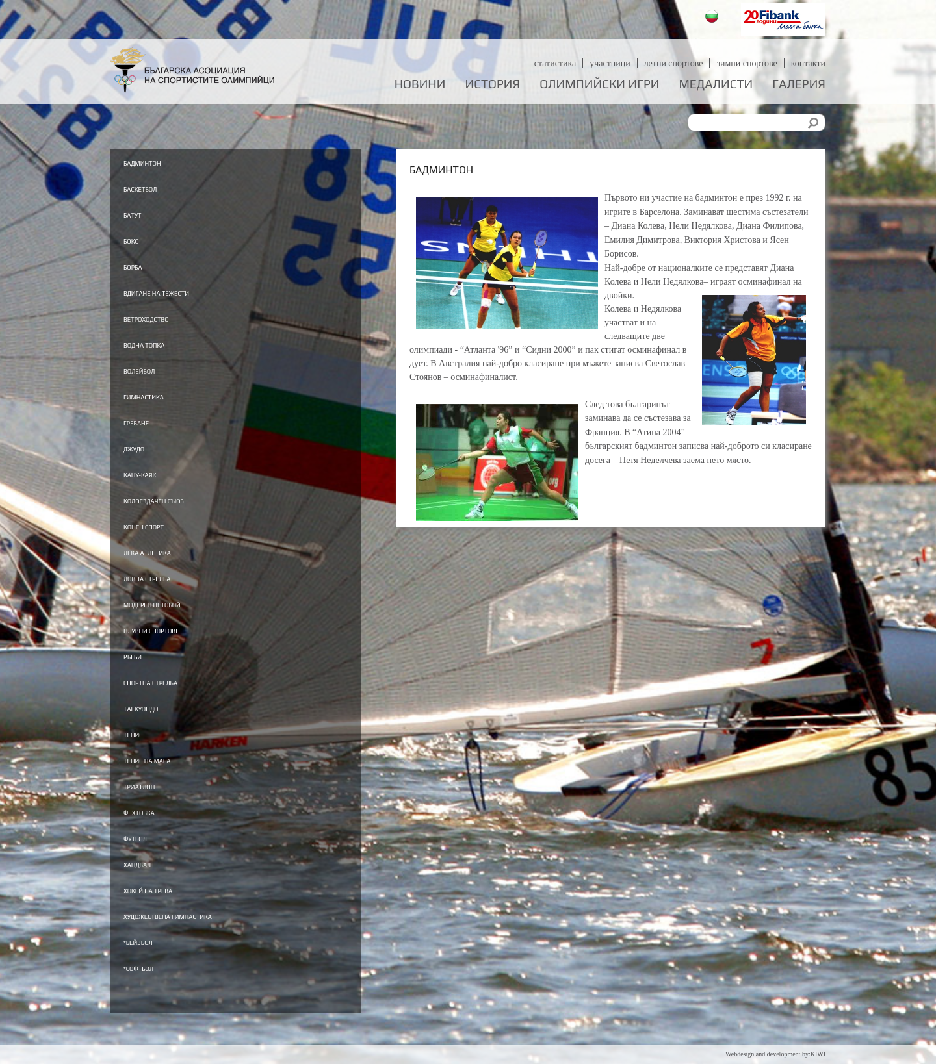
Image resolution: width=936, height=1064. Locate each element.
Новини (420, 84)
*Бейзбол (150, 971)
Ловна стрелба (166, 593)
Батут (140, 216)
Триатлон (152, 809)
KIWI (818, 1054)
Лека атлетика (166, 567)
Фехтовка (152, 836)
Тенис (141, 755)
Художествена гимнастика (203, 944)
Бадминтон (157, 162)
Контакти (808, 63)
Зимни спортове (746, 63)
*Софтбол (150, 998)
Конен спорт (160, 539)
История (493, 84)
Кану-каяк (153, 485)
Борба (140, 270)
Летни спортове (673, 63)
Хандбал (148, 890)
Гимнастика (160, 405)
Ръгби (140, 674)
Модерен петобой (175, 620)
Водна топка (161, 351)
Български (713, 18)
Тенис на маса (166, 782)
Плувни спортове (174, 647)
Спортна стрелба (172, 701)
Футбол (145, 863)
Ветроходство (164, 324)
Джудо (142, 459)
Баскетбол (154, 189)
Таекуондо (155, 728)
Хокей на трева (168, 917)
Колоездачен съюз (178, 513)
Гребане (147, 431)
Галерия (799, 84)
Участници (610, 63)
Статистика (555, 63)
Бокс (137, 243)
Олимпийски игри (599, 84)
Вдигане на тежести (183, 297)
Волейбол (152, 378)
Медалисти (716, 84)
